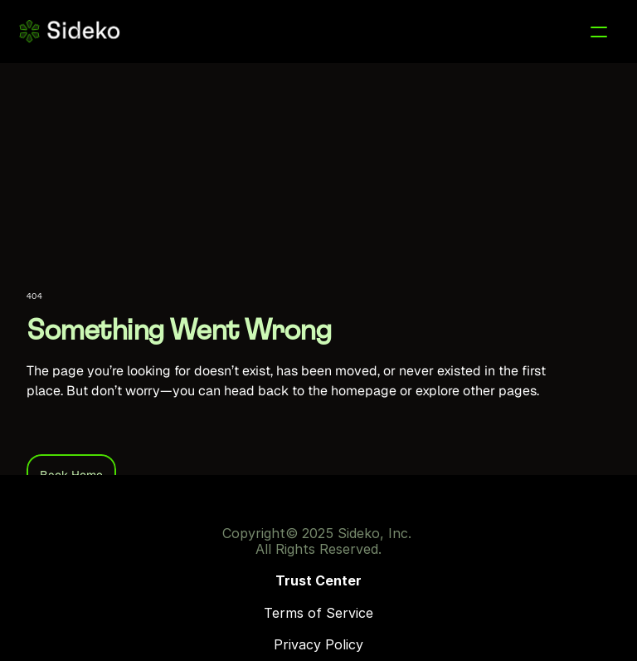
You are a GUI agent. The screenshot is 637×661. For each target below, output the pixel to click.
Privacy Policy (318, 644)
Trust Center (318, 580)
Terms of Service (318, 613)
